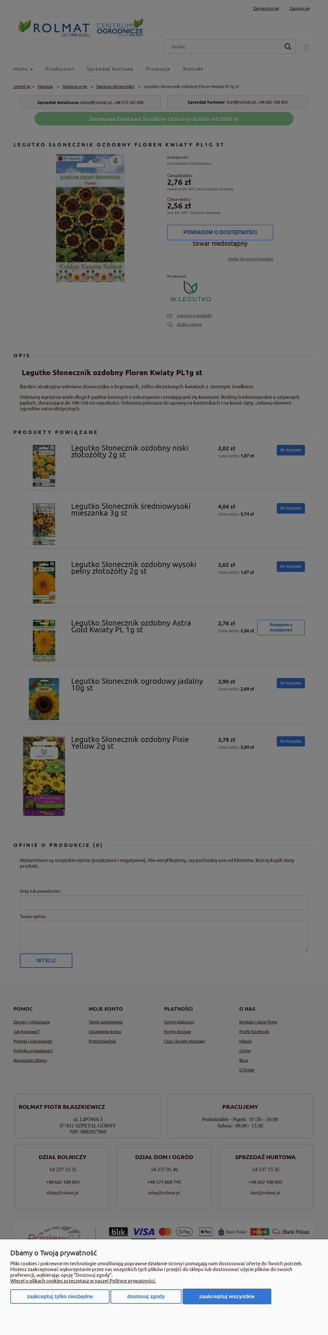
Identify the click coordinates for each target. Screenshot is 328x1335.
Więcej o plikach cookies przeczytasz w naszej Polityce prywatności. (83, 1280)
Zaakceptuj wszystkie (227, 1296)
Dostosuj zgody (146, 1296)
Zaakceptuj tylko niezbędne (60, 1296)
